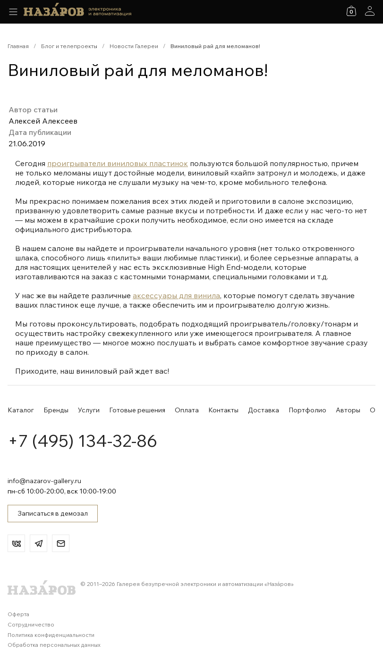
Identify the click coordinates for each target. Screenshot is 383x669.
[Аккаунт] (369, 11)
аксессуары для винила (176, 295)
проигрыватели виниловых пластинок (117, 163)
